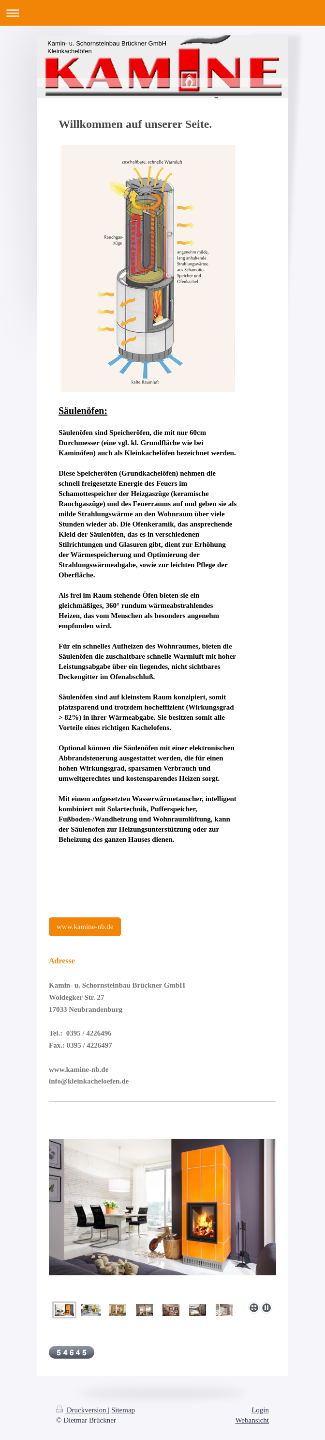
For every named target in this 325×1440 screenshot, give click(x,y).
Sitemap (123, 1410)
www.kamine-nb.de (85, 926)
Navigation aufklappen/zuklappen (162, 12)
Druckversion (82, 1410)
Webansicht (252, 1420)
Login (260, 1410)
